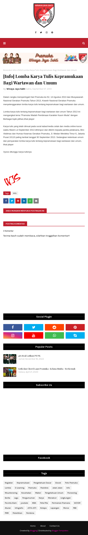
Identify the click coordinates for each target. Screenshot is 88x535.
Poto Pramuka (71, 483)
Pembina (30, 513)
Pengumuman (28, 498)
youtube (24, 503)
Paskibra (44, 488)
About (43, 526)
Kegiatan (9, 483)
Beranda (7, 70)
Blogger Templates (60, 530)
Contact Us (54, 526)
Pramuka (32, 488)
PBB (74, 508)
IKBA (34, 503)
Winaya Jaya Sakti (16, 89)
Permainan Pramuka (61, 503)
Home (33, 526)
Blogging (33, 530)
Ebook (58, 483)
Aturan (8, 508)
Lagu (16, 498)
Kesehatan (26, 493)
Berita (7, 498)
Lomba (8, 488)
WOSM (77, 503)
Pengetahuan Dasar (42, 483)
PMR (7, 513)
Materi (38, 493)
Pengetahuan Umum (54, 493)
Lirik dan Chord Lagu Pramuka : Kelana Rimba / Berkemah (46, 368)
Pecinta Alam (11, 503)
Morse (66, 508)
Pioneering (72, 493)
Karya (41, 498)
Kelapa (43, 508)
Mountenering (11, 493)
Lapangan (55, 508)
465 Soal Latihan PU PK (29, 355)
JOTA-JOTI (31, 508)
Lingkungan (66, 498)
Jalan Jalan (57, 488)
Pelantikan (17, 513)
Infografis (19, 508)
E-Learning (19, 488)
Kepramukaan (23, 483)
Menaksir (52, 498)
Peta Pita (44, 503)
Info (14, 70)
